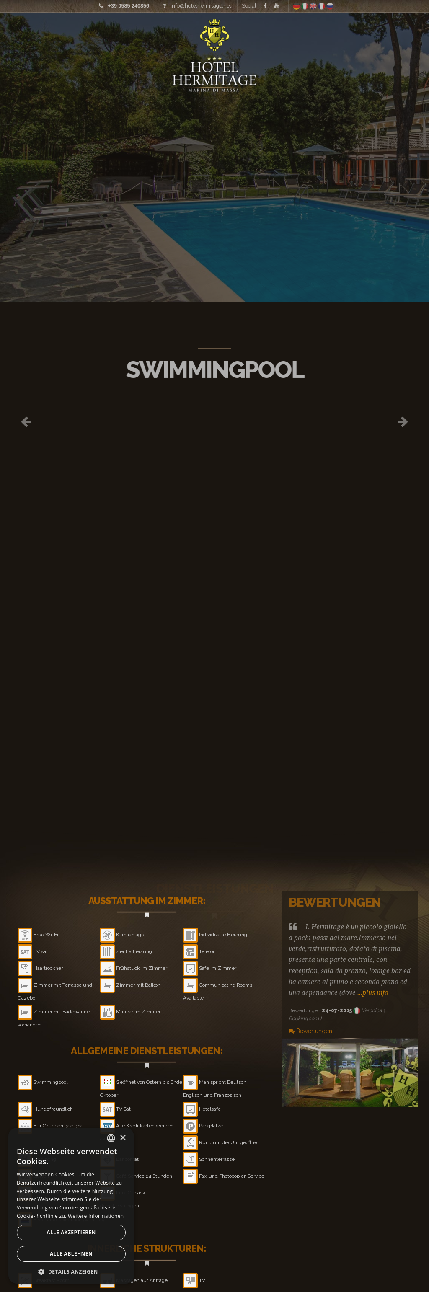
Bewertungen (310, 1031)
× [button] (122, 1138)
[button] (71, 1271)
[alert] (71, 1206)
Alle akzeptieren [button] (71, 1232)
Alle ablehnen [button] (71, 1253)
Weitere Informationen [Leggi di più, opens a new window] (96, 1216)
